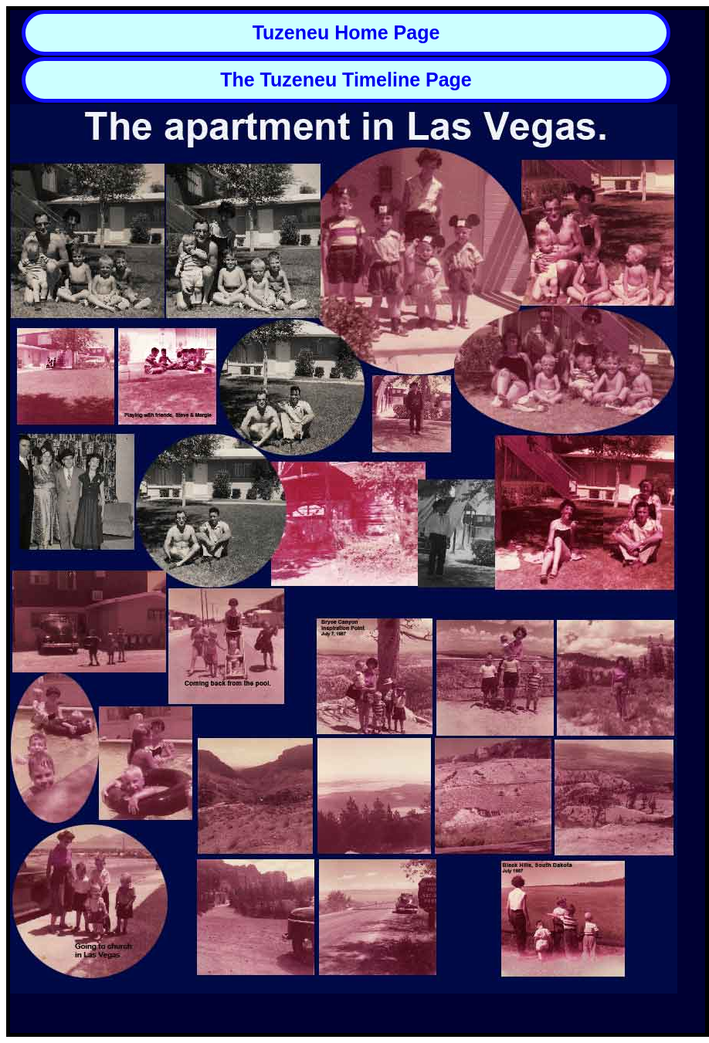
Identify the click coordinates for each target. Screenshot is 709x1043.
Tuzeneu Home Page (346, 32)
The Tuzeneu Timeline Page (346, 79)
